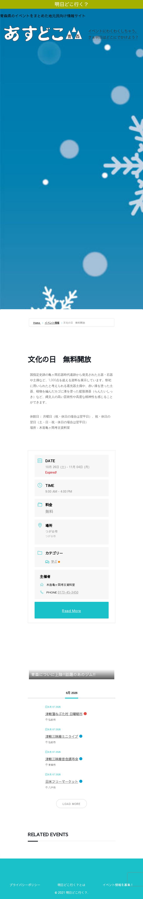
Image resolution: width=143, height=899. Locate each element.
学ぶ (52, 561)
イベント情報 (52, 322)
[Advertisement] (71, 79)
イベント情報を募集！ (118, 885)
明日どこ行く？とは (71, 885)
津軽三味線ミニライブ (61, 736)
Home (37, 322)
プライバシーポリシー (25, 885)
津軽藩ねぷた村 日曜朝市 (64, 713)
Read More (71, 610)
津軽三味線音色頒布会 (61, 759)
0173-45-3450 (68, 592)
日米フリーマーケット (61, 781)
